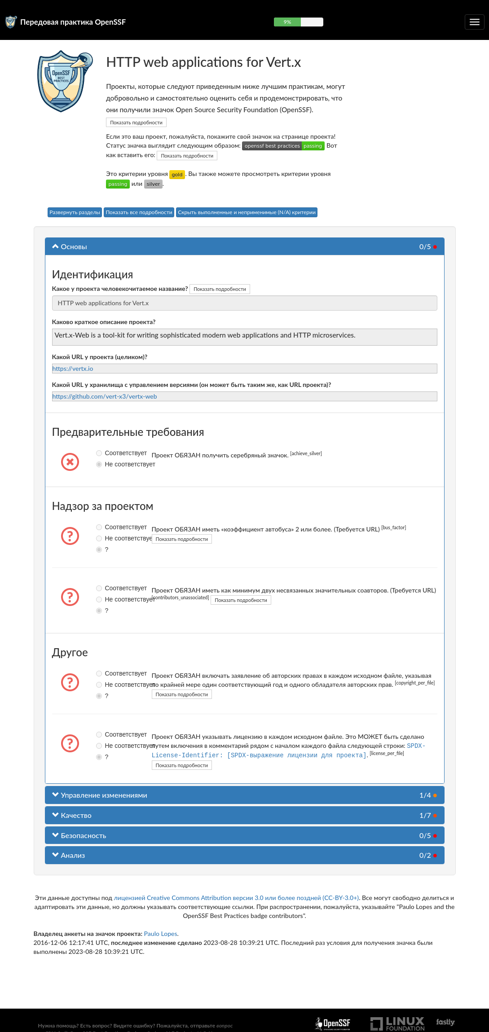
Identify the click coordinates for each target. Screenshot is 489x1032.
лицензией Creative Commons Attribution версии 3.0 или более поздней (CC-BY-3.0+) (236, 896)
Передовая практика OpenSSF (73, 21)
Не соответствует (100, 464)
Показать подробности (136, 122)
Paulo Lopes (160, 932)
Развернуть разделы (74, 212)
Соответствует (100, 453)
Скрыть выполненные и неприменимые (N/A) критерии (247, 212)
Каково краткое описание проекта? (104, 321)
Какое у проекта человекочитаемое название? (120, 288)
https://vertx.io (73, 368)
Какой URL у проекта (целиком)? (100, 356)
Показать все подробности (139, 212)
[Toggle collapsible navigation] (475, 22)
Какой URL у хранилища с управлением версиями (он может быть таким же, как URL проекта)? (191, 384)
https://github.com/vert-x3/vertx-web (105, 396)
